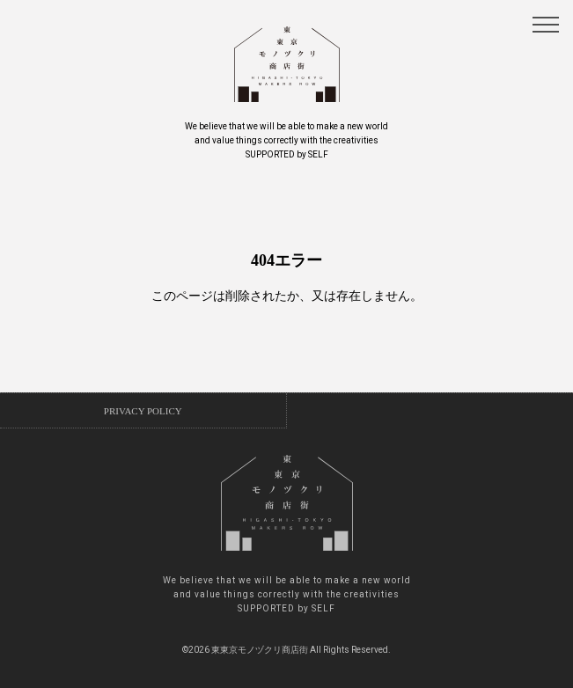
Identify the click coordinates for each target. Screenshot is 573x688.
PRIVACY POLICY (143, 411)
